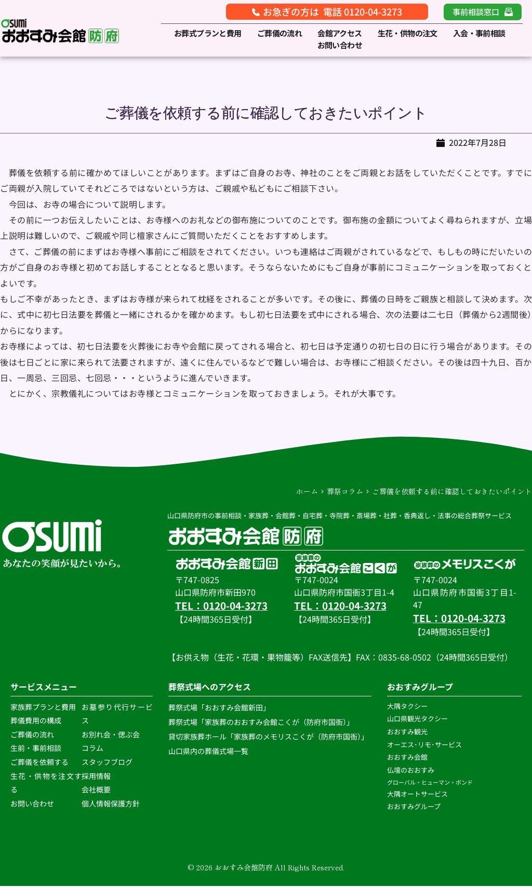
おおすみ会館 (407, 758)
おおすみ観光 (407, 732)
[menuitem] (208, 33)
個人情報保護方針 (111, 804)
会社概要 (96, 790)
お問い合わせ (32, 804)
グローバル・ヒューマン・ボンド (430, 782)
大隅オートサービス (417, 794)
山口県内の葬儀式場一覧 (208, 751)
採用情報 (96, 776)
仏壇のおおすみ (410, 770)
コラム (92, 749)
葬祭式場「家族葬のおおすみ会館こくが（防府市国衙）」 (261, 722)
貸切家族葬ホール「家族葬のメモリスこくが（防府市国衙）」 (268, 737)
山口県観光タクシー (417, 719)
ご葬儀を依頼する (39, 762)
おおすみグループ (414, 807)
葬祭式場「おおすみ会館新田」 (219, 708)
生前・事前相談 (36, 749)
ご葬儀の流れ (33, 735)
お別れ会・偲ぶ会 (111, 735)
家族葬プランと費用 (43, 707)
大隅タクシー (407, 706)
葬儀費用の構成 (35, 721)
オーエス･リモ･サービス (425, 745)
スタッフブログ (107, 762)
